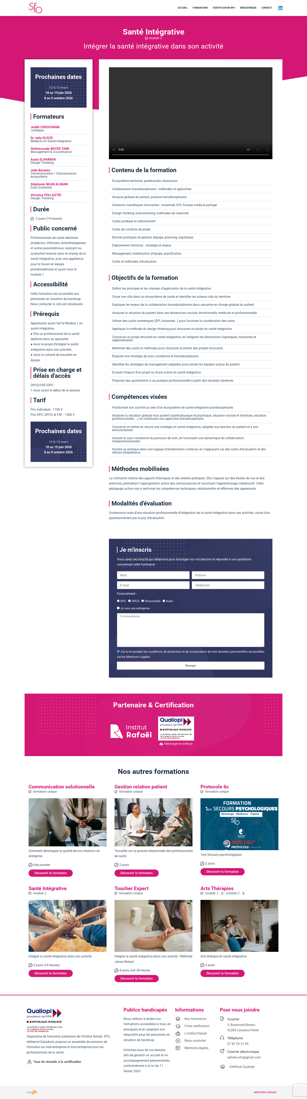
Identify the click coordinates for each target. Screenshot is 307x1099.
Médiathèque (248, 7)
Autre (169, 601)
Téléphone (235, 1038)
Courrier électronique (243, 1052)
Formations (200, 7)
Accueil (183, 7)
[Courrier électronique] (222, 1051)
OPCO (135, 601)
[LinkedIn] (280, 8)
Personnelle (152, 601)
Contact (266, 7)
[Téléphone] (222, 1037)
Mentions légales (265, 1092)
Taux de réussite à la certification (57, 1062)
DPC (123, 601)
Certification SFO (224, 7)
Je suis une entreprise (135, 608)
